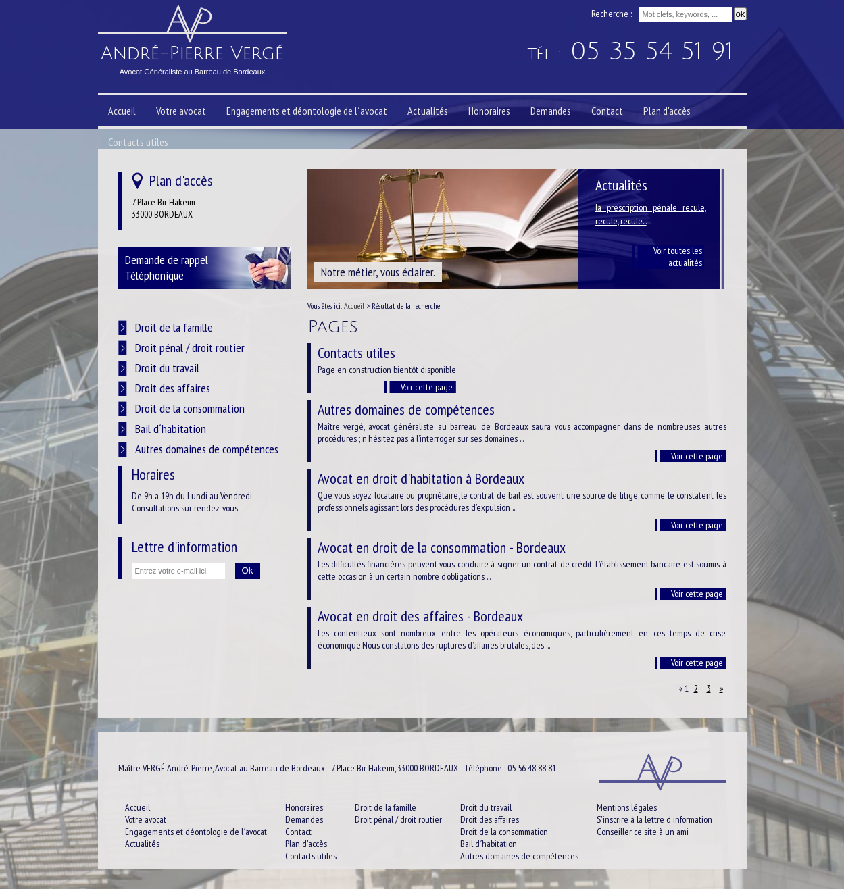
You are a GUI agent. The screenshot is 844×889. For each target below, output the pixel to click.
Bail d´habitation (170, 428)
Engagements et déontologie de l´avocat (306, 111)
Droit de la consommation (190, 408)
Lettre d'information (184, 546)
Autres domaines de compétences (206, 449)
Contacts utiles (138, 142)
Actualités (427, 111)
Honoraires (489, 111)
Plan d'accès (667, 111)
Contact (607, 111)
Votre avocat (181, 111)
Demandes (550, 111)
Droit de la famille (174, 327)
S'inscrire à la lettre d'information (654, 819)
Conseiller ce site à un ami (643, 831)
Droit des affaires (172, 388)
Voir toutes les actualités (677, 257)
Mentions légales (627, 807)
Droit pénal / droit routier (190, 347)
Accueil (354, 306)
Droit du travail (167, 368)
